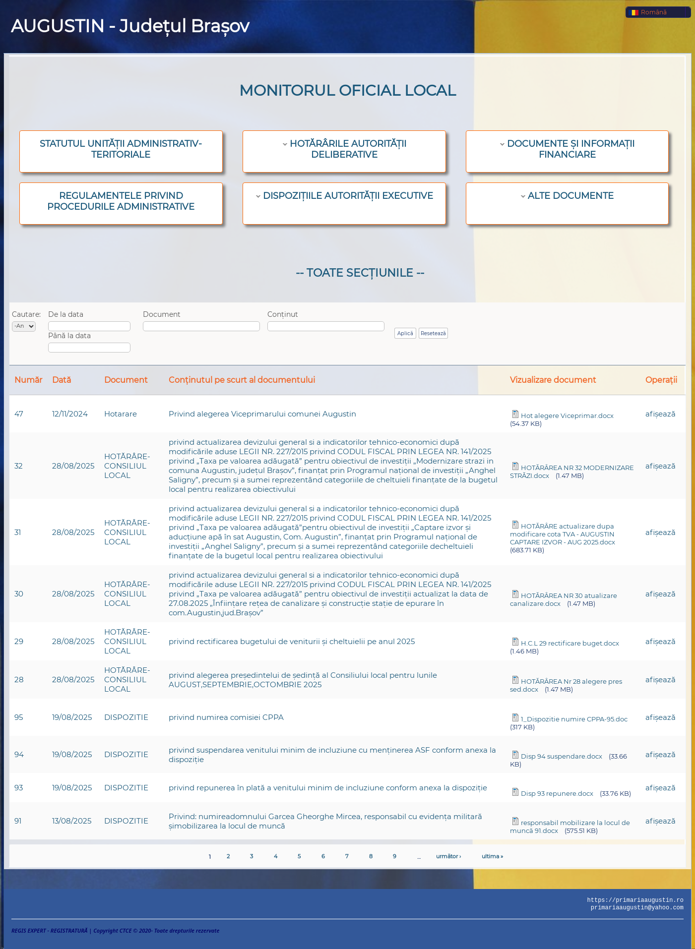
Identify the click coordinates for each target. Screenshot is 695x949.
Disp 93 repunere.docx (557, 793)
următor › (448, 856)
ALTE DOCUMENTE (571, 195)
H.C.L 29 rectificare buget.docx (570, 643)
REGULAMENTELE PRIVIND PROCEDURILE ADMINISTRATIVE (120, 201)
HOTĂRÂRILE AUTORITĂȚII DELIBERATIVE (348, 149)
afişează (660, 413)
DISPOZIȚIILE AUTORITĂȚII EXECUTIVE (348, 195)
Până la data (69, 335)
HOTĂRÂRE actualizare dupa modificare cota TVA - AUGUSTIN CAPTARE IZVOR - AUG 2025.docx (562, 534)
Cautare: (26, 314)
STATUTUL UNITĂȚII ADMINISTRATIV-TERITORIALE (121, 149)
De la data (65, 314)
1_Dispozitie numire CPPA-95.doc (574, 719)
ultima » (492, 856)
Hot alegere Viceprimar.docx (567, 415)
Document (162, 314)
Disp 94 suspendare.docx (561, 756)
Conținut (282, 314)
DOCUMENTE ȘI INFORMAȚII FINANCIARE (570, 149)
